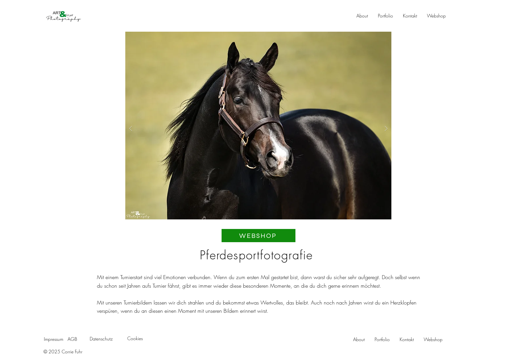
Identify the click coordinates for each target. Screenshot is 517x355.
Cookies (135, 338)
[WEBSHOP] (258, 235)
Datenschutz (101, 339)
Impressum (53, 339)
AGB (72, 339)
